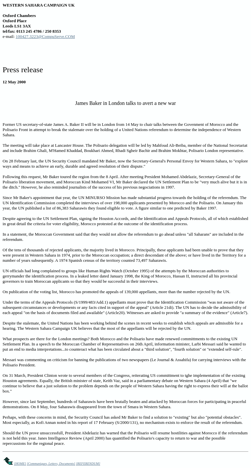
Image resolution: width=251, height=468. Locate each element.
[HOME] (20, 463)
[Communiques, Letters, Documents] (51, 463)
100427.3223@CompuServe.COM (45, 36)
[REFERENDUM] (88, 463)
